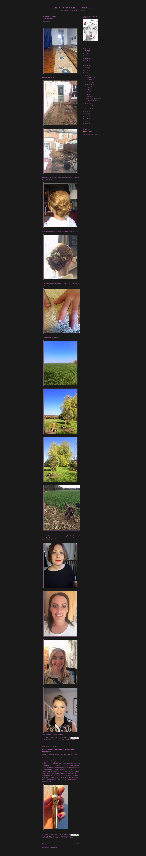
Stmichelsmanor (68, 741)
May (88, 91)
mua (51, 741)
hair (53, 739)
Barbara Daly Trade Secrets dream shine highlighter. (58, 750)
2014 (86, 111)
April (88, 94)
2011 (86, 118)
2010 (86, 121)
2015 (86, 75)
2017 (86, 70)
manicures (45, 741)
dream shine (64, 836)
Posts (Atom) (53, 847)
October (89, 82)
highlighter (73, 836)
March (88, 103)
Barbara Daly (51, 836)
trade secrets (68, 837)
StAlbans (59, 741)
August (89, 87)
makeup (64, 739)
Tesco (52, 837)
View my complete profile (91, 134)
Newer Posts (45, 843)
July (88, 89)
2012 (86, 116)
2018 (86, 68)
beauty (58, 836)
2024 (86, 53)
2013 (86, 113)
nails (54, 741)
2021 (86, 60)
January (89, 108)
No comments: (66, 737)
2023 (86, 55)
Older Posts (77, 843)
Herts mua (58, 739)
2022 (86, 58)
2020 (86, 63)
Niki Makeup (88, 131)
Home (61, 843)
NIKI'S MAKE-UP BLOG (73, 7)
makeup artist (71, 739)
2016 (86, 72)
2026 (86, 48)
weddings (77, 741)
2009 (86, 123)
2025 (86, 51)
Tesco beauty (59, 837)
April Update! (47, 19)
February (89, 106)
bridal (49, 739)
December (90, 77)
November (90, 79)
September (90, 84)
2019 (86, 65)
